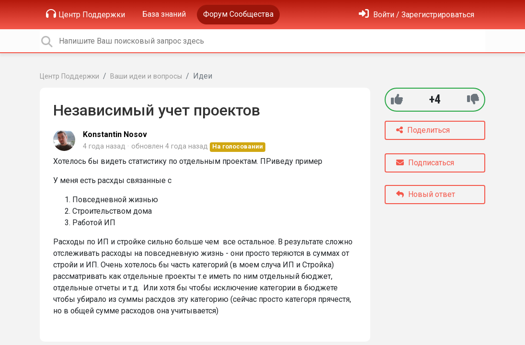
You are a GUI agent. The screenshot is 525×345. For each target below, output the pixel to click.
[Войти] (416, 14)
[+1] (397, 99)
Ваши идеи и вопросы (146, 76)
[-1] (473, 99)
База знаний (164, 14)
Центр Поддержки (85, 14)
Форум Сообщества (238, 14)
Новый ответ (425, 194)
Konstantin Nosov (115, 134)
